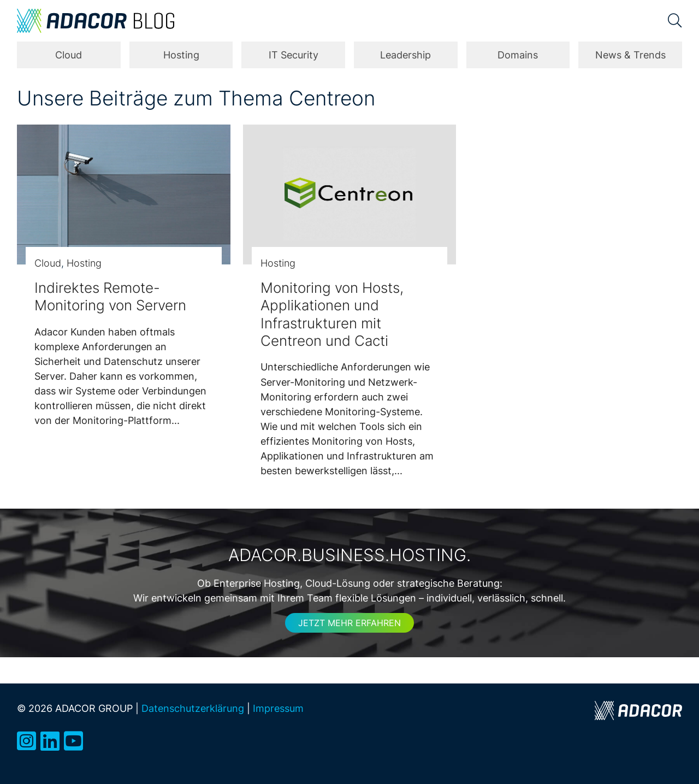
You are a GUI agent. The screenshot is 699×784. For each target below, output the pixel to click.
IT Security (293, 55)
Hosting (181, 55)
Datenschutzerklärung (192, 708)
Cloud (68, 55)
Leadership (405, 55)
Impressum (278, 708)
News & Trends (630, 55)
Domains (517, 55)
